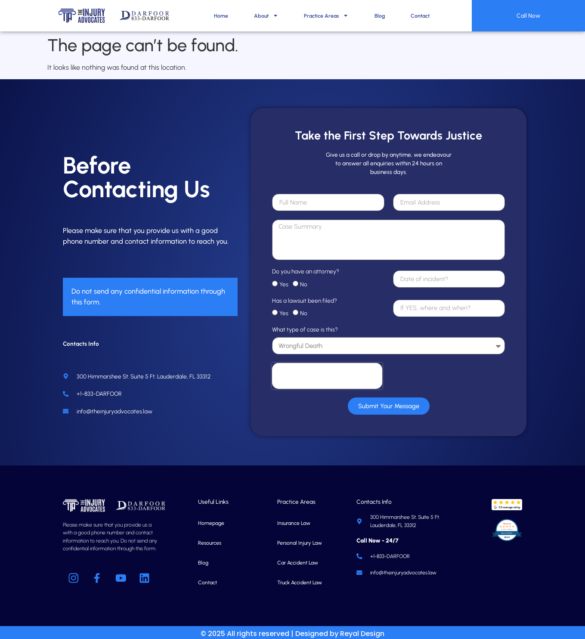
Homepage (211, 520)
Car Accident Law (297, 560)
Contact (420, 15)
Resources (209, 540)
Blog (380, 15)
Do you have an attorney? (305, 269)
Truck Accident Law (299, 580)
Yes (283, 281)
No (303, 281)
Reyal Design (362, 631)
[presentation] (327, 373)
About (266, 15)
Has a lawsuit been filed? (304, 298)
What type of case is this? (305, 327)
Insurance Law (293, 520)
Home (221, 15)
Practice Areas (326, 15)
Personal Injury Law (299, 540)
